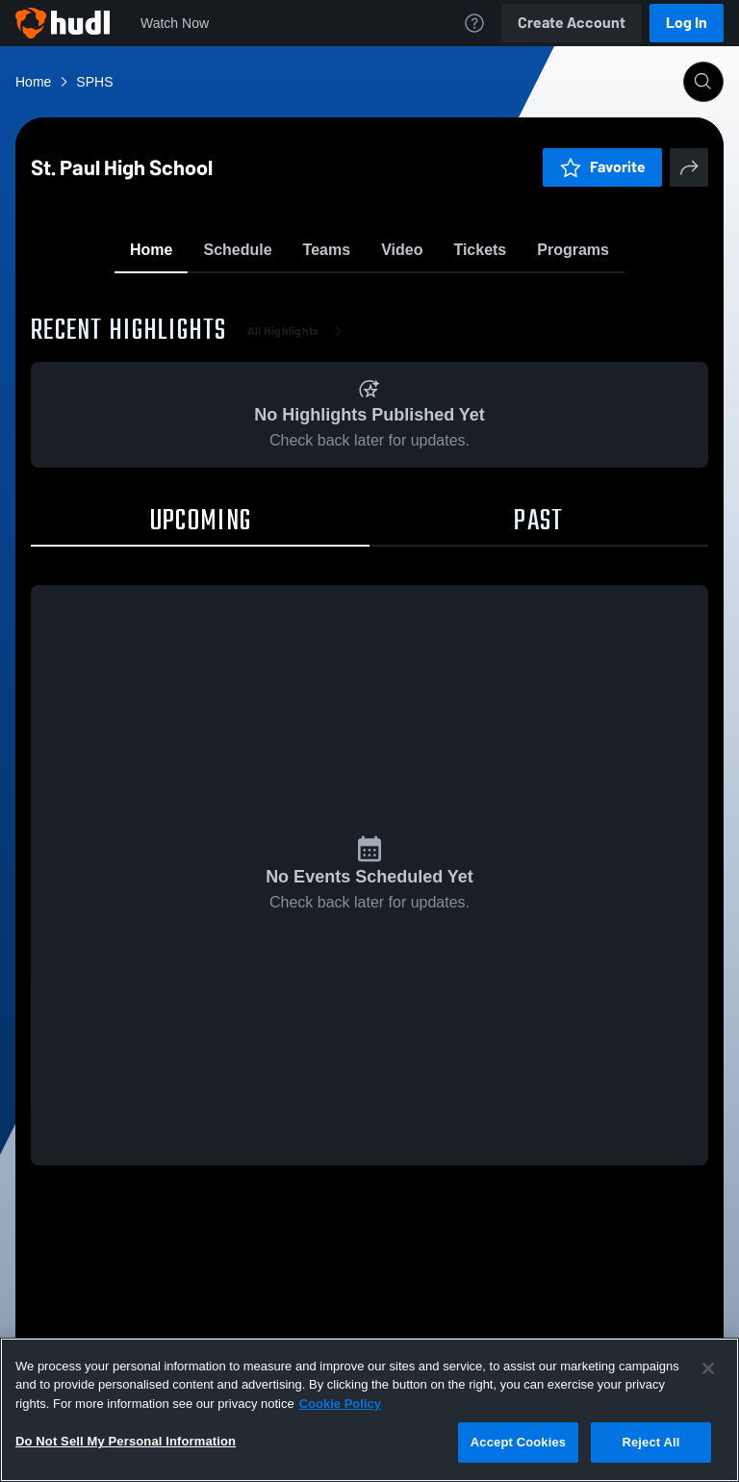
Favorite (346, 298)
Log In (686, 23)
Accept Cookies (518, 1442)
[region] (369, 1410)
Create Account (571, 23)
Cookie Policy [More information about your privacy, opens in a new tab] (340, 1403)
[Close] (708, 1368)
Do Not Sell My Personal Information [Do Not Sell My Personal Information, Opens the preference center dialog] (125, 1441)
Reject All (650, 1442)
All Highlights (298, 442)
